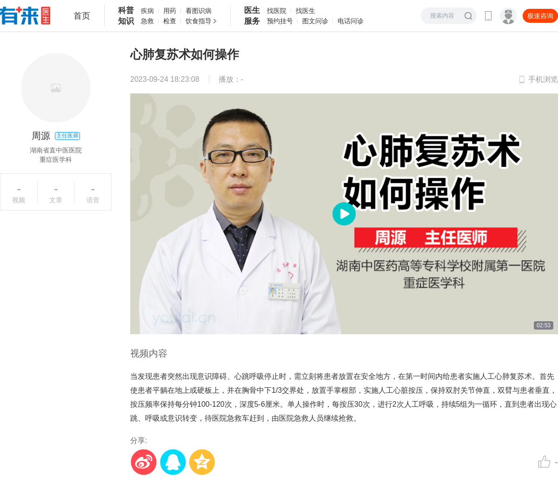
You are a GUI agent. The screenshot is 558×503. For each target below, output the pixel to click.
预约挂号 (280, 21)
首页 (81, 15)
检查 (169, 21)
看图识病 (199, 10)
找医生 (305, 10)
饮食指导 (199, 21)
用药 (169, 10)
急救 (147, 21)
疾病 (147, 10)
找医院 (276, 10)
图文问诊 (315, 21)
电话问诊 (351, 21)
